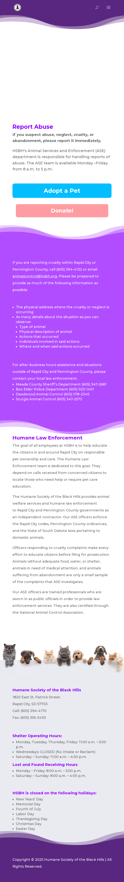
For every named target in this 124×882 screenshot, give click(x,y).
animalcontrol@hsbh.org (34, 276)
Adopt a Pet (62, 190)
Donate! (62, 210)
